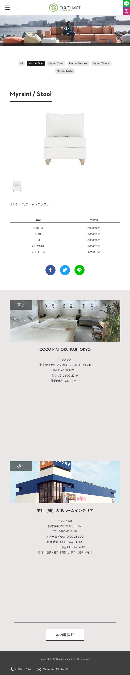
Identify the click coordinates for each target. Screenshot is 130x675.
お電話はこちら (24, 669)
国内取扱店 (65, 635)
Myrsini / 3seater (101, 63)
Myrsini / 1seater (65, 71)
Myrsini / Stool (36, 63)
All (21, 63)
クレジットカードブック (65, 655)
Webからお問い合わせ (55, 669)
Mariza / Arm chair (78, 63)
